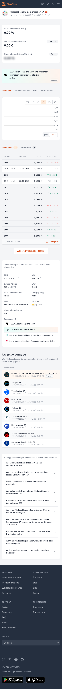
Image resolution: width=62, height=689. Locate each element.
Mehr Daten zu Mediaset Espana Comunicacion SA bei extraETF (32, 341)
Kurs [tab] (35, 90)
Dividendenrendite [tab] (22, 90)
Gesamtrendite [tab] (46, 90)
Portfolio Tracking (10, 582)
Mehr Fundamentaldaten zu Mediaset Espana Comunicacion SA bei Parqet (32, 335)
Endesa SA (16, 408)
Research (6, 593)
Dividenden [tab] (10, 147)
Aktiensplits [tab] (28, 147)
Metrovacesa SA (18, 425)
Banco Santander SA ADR (22, 433)
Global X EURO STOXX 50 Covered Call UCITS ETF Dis (36, 373)
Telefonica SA (18, 390)
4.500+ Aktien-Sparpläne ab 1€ (22, 324)
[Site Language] (42, 4)
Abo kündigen (9, 627)
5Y (43, 102)
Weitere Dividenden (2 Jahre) (31, 250)
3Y (38, 102)
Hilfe (4, 622)
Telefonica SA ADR (20, 416)
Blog (35, 587)
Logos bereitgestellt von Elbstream (16, 671)
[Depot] (53, 4)
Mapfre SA (16, 399)
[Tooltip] (37, 301)
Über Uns (37, 577)
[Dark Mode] (48, 4)
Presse (36, 593)
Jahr (46, 134)
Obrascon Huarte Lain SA (23, 442)
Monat (53, 134)
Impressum (38, 607)
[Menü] (58, 4)
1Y (33, 102)
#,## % (9, 58)
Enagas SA (16, 382)
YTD (27, 102)
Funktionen (7, 612)
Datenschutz (39, 612)
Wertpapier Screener (12, 587)
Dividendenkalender (12, 577)
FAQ (4, 617)
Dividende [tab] (6, 90)
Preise (5, 607)
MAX (49, 102)
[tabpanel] (31, 118)
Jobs (35, 582)
